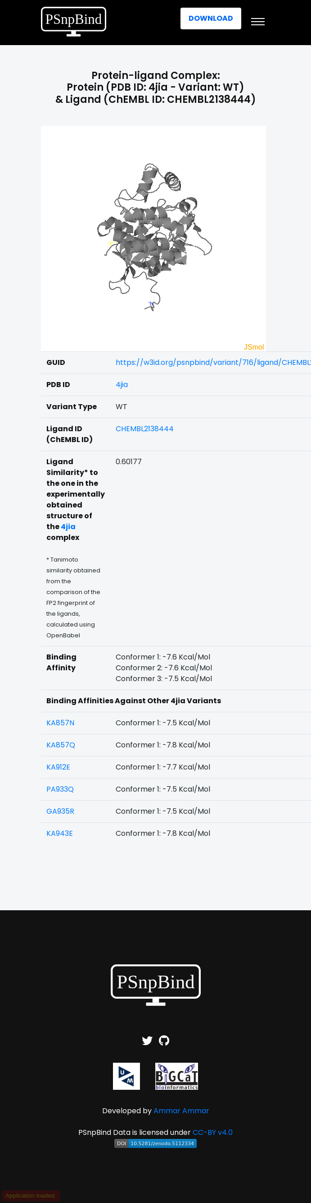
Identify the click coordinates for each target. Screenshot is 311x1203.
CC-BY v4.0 (213, 1132)
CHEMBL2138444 (145, 429)
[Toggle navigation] (257, 22)
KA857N (60, 723)
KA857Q (60, 745)
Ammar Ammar (181, 1111)
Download (211, 18)
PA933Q (60, 789)
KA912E (58, 767)
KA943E (59, 833)
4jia (122, 384)
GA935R (60, 811)
